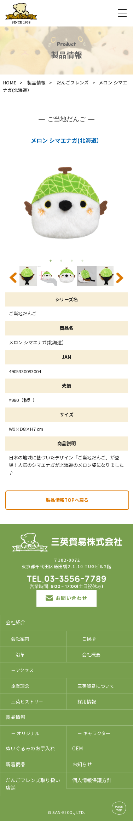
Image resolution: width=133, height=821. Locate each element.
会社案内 (20, 638)
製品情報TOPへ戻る (67, 499)
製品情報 (36, 82)
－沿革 (18, 654)
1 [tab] (50, 260)
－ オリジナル (25, 733)
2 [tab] (61, 260)
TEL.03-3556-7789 (66, 579)
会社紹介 (15, 622)
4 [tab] (82, 260)
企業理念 (20, 686)
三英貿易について (95, 686)
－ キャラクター (93, 733)
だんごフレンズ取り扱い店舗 (33, 784)
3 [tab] (71, 260)
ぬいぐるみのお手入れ (30, 748)
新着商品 (15, 764)
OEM (77, 748)
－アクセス (22, 670)
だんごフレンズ (73, 82)
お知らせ (82, 764)
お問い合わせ (66, 597)
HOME (9, 82)
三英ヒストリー (27, 701)
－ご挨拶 (86, 638)
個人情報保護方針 (92, 780)
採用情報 (86, 701)
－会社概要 (88, 654)
